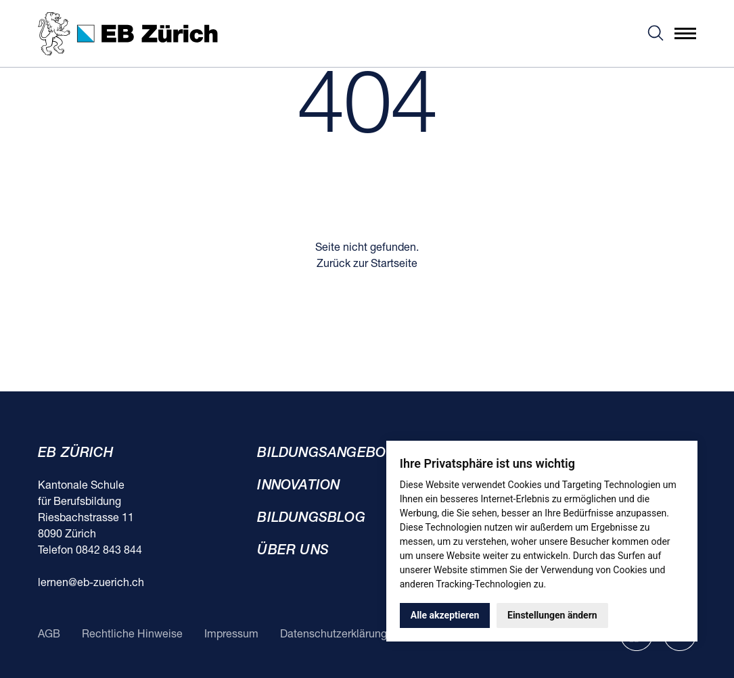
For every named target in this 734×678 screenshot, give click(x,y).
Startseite (394, 264)
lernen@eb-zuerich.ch (91, 583)
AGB (49, 634)
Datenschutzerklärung (333, 634)
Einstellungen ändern (552, 615)
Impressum (231, 634)
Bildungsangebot (325, 453)
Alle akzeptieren (445, 615)
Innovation (298, 486)
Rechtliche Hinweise (132, 634)
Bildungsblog (311, 518)
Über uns (293, 551)
